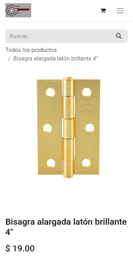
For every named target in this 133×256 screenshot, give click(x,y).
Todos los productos (31, 50)
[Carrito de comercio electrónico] (103, 10)
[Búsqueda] (119, 36)
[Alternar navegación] (120, 10)
